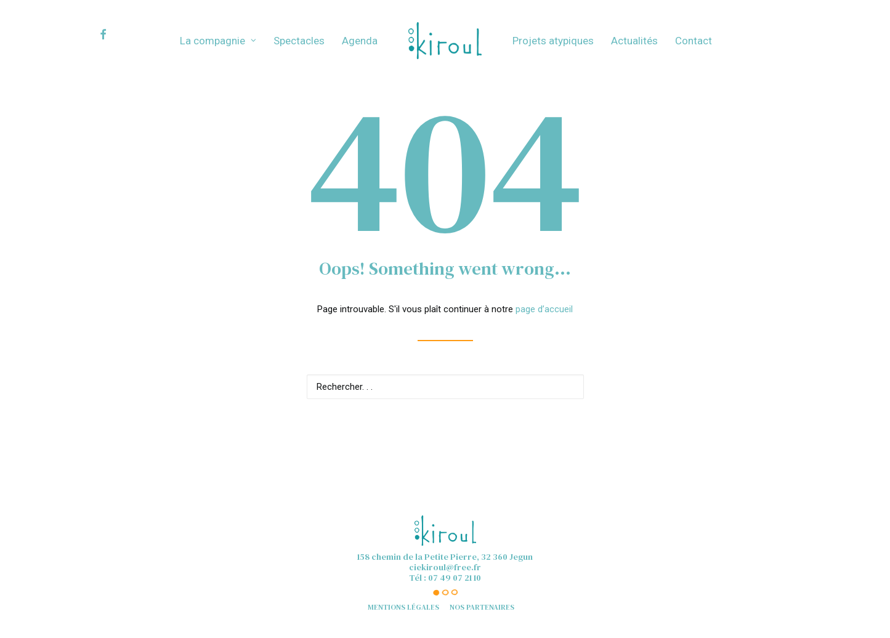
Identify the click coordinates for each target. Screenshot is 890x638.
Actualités (634, 40)
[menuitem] (114, 34)
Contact (693, 40)
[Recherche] (445, 386)
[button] (114, 34)
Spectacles (299, 40)
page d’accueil (544, 309)
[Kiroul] (445, 40)
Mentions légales (403, 607)
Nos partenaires (482, 607)
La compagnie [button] (218, 40)
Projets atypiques (553, 40)
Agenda (360, 40)
